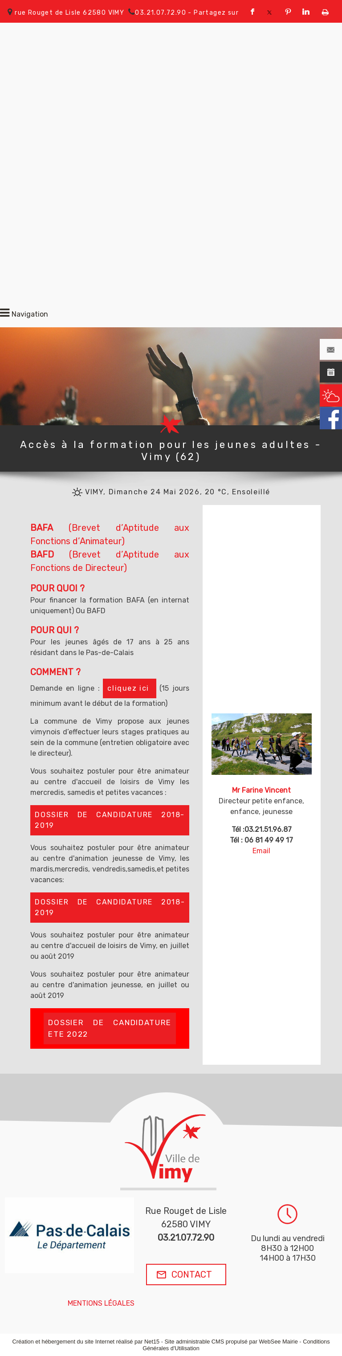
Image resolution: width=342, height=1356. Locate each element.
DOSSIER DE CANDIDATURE (110, 907)
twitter (269, 11)
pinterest (288, 11)
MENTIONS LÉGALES (101, 1303)
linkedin (306, 11)
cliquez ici (129, 688)
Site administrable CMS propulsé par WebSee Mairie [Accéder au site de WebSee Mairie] (231, 1341)
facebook (252, 11)
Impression (325, 10)
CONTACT (191, 1274)
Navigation (30, 314)
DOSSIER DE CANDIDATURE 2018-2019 (110, 820)
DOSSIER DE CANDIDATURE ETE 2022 (109, 1028)
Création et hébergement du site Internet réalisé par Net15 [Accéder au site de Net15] (85, 1341)
